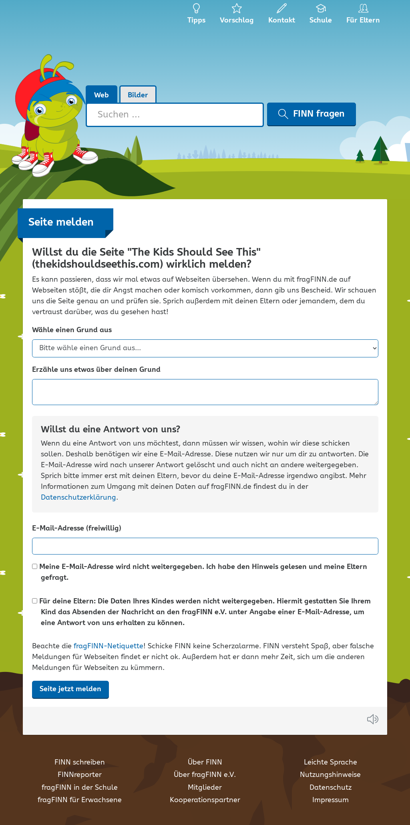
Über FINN (205, 762)
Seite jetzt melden (70, 689)
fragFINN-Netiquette (108, 646)
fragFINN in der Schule (80, 787)
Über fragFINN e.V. (205, 775)
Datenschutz (331, 787)
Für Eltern (364, 16)
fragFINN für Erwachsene (80, 800)
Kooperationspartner (205, 800)
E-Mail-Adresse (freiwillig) (76, 528)
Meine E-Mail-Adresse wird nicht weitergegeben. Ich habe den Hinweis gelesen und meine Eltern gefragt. (199, 572)
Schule (321, 16)
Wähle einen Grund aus (72, 330)
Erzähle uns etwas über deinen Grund (96, 370)
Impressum (330, 800)
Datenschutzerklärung (78, 497)
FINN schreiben (79, 762)
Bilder (138, 95)
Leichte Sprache (330, 762)
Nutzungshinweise (330, 775)
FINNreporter (80, 775)
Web (101, 95)
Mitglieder (205, 787)
